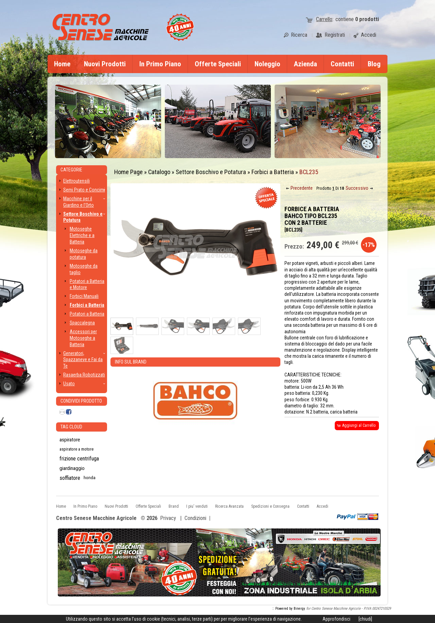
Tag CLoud (71, 427)
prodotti (367, 19)
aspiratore (69, 440)
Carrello (324, 19)
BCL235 (308, 171)
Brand (174, 506)
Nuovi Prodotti (105, 64)
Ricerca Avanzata (229, 506)
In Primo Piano (160, 64)
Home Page (128, 171)
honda (89, 477)
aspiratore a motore (76, 449)
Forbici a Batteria (272, 171)
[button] (300, 188)
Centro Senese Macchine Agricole (96, 518)
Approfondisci (336, 619)
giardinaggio (72, 468)
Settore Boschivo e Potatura (211, 171)
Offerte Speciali (218, 64)
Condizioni (195, 518)
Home (62, 64)
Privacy (168, 518)
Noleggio (267, 64)
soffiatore (69, 477)
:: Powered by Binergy (288, 608)
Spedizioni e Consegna (270, 506)
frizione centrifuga (79, 458)
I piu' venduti (197, 506)
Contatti (342, 64)
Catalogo (159, 171)
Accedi (322, 506)
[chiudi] (365, 619)
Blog (374, 64)
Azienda (305, 64)
